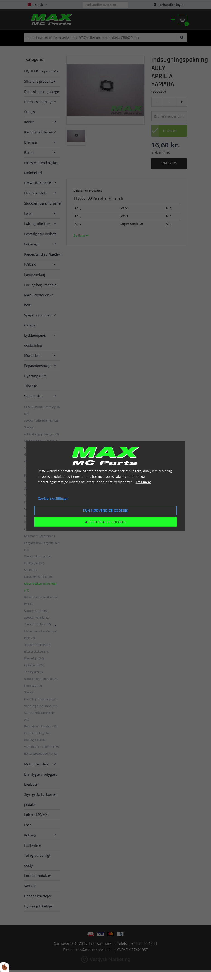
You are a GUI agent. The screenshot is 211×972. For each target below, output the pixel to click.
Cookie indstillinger (53, 498)
